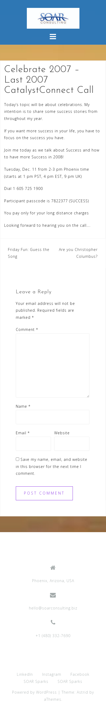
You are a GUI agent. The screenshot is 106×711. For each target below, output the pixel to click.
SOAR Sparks (36, 681)
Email (23, 432)
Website (62, 432)
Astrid (82, 692)
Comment (27, 329)
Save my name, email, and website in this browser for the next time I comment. (51, 466)
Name (23, 406)
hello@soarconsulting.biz (53, 608)
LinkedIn (25, 674)
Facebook (79, 674)
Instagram (51, 674)
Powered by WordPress (34, 692)
